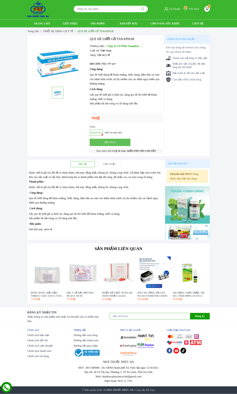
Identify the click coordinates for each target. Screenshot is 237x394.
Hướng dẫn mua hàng (85, 335)
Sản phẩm (99, 23)
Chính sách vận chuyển (40, 345)
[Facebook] (169, 350)
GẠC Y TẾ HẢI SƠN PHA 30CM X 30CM (79, 294)
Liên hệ (198, 23)
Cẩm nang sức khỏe (164, 23)
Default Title (97, 133)
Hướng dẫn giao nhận (86, 345)
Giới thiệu (70, 23)
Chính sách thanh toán (39, 351)
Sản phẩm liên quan (118, 248)
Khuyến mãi (128, 23)
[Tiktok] (183, 350)
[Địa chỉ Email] (150, 316)
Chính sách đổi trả (37, 340)
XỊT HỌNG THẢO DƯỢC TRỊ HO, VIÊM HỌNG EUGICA (188, 294)
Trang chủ (42, 23)
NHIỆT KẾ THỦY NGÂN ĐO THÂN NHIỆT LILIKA (117, 294)
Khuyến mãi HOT (178, 163)
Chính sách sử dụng (38, 356)
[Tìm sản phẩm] (106, 9)
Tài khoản (172, 8)
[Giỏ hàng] (207, 9)
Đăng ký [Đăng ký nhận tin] (200, 316)
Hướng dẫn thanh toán (86, 340)
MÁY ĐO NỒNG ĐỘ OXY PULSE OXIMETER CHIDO (152, 294)
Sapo (152, 390)
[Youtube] (176, 350)
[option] (57, 60)
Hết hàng (110, 142)
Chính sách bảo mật (38, 335)
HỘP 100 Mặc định (113, 132)
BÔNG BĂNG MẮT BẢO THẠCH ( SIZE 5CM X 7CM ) (46, 294)
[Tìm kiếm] (143, 9)
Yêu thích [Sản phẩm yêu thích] (191, 8)
